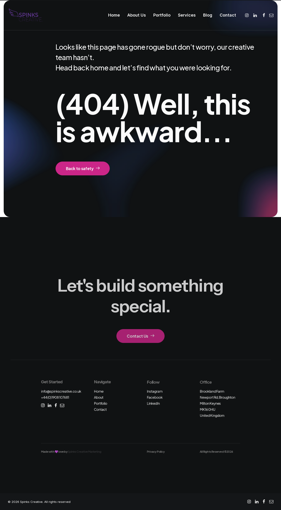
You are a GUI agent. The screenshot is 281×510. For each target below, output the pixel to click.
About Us (136, 15)
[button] (247, 15)
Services (187, 15)
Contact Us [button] (140, 336)
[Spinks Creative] (25, 15)
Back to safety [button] (83, 168)
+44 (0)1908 (55, 397)
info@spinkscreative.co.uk (61, 391)
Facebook (155, 397)
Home (114, 15)
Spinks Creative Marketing (84, 451)
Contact (228, 15)
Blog (207, 15)
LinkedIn (153, 403)
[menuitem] (114, 15)
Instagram (155, 391)
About (98, 397)
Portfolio (162, 15)
